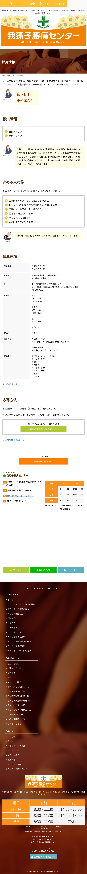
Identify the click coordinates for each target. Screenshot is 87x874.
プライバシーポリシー (53, 588)
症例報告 (11, 672)
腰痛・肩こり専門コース (18, 686)
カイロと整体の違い (16, 636)
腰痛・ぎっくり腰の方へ (18, 609)
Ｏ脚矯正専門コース (16, 714)
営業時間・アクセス (16, 745)
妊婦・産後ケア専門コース (19, 709)
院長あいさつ (13, 750)
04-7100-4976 (43, 850)
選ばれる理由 (13, 663)
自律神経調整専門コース (18, 695)
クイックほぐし (14, 723)
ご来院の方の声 (14, 668)
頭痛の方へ (12, 618)
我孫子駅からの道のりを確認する (21, 495)
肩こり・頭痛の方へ (16, 613)
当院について (13, 741)
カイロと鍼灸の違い (16, 646)
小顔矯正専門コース (16, 719)
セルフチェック (14, 632)
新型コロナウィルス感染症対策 (21, 604)
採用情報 (11, 759)
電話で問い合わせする (43, 429)
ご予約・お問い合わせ (17, 768)
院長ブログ (12, 677)
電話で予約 (16, 570)
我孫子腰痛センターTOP (43, 461)
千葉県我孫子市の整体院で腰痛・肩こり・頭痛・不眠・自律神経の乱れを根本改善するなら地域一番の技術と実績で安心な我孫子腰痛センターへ (43, 793)
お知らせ (11, 736)
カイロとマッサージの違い (19, 650)
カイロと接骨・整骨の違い (19, 641)
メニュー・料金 (14, 682)
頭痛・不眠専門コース (17, 691)
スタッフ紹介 (13, 755)
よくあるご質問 (14, 764)
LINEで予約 (43, 570)
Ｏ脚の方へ (12, 627)
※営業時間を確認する (13, 439)
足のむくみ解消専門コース (19, 705)
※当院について (10, 383)
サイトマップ (38, 588)
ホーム (29, 588)
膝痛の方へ (12, 622)
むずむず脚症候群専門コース (20, 700)
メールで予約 (71, 570)
